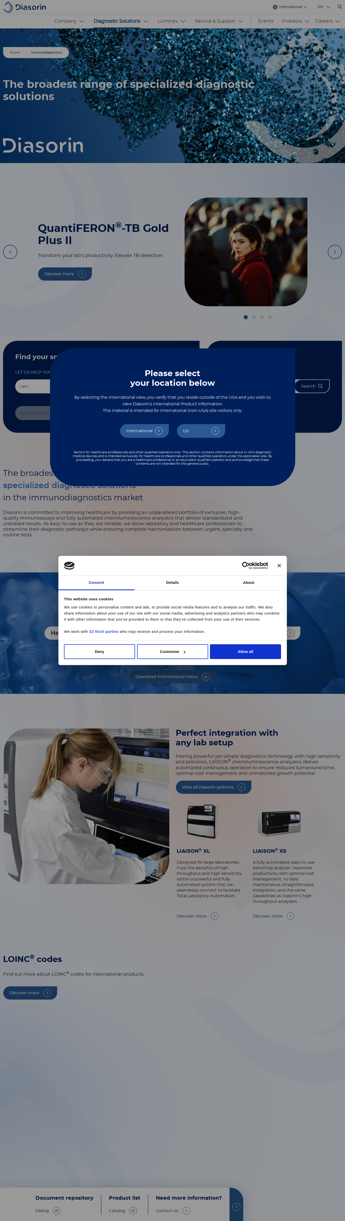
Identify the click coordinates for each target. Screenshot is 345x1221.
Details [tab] (172, 582)
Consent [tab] (96, 582)
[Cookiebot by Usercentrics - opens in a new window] (246, 566)
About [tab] (248, 582)
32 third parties (104, 631)
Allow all (245, 651)
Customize (172, 651)
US (186, 431)
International (139, 431)
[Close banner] (279, 566)
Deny (99, 651)
